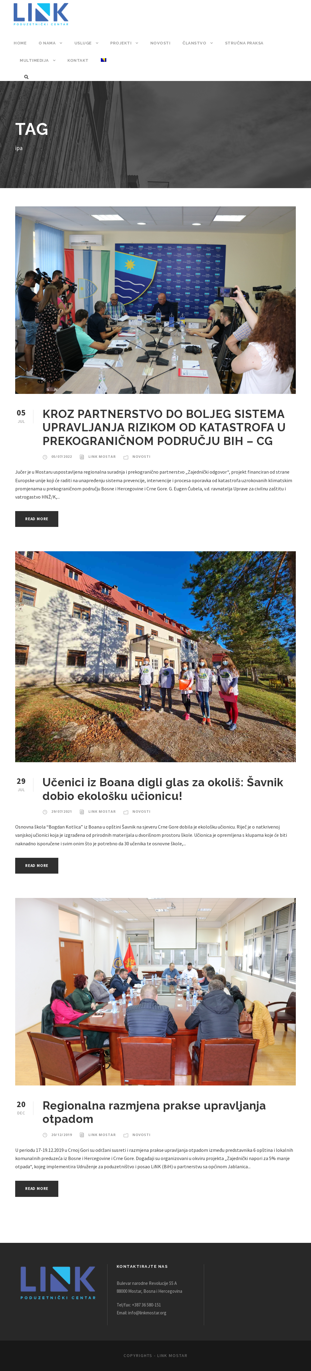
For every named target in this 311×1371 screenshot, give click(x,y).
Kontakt (77, 60)
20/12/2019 (61, 1135)
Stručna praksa (241, 43)
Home (20, 43)
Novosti (158, 43)
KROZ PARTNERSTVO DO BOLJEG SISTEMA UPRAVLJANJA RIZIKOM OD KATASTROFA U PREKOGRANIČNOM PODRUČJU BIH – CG (169, 427)
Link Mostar (100, 456)
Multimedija (34, 60)
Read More (38, 519)
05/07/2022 (61, 456)
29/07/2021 (61, 811)
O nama (46, 43)
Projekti (120, 43)
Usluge (82, 43)
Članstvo (191, 43)
